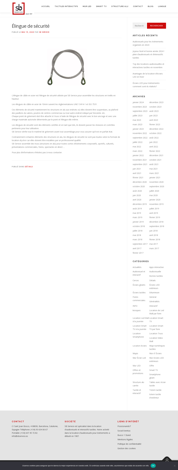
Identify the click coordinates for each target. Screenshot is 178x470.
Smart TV (153, 370)
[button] (67, 138)
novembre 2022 (140, 133)
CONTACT (138, 6)
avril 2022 (153, 146)
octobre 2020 (139, 186)
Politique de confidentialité (129, 444)
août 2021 (154, 164)
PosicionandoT (124, 426)
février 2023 (154, 124)
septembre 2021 (140, 164)
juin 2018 (153, 230)
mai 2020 (153, 195)
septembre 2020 (156, 186)
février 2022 (154, 151)
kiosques (137, 310)
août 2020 (137, 191)
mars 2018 (137, 239)
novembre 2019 (156, 204)
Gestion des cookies (127, 448)
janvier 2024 (138, 102)
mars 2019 (137, 217)
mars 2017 (154, 248)
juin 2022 (153, 142)
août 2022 (154, 137)
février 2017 (138, 253)
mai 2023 (137, 120)
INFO (135, 306)
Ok (153, 466)
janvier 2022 (138, 155)
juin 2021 (137, 168)
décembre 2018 (156, 221)
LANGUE (162, 6)
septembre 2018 (156, 226)
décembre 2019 (140, 204)
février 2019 (154, 217)
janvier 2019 (138, 221)
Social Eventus (124, 430)
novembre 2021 (140, 159)
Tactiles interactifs (66, 6)
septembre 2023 (140, 111)
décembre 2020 (140, 182)
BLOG (150, 6)
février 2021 (138, 177)
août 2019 (137, 208)
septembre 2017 (140, 244)
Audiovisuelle (155, 271)
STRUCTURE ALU (119, 6)
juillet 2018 (137, 230)
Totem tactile (155, 390)
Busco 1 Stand (124, 435)
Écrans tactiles (139, 292)
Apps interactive (156, 267)
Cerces (136, 280)
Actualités (137, 267)
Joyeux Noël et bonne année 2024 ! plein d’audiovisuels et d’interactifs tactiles (148, 54)
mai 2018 (137, 235)
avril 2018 (153, 235)
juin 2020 (137, 195)
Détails (29, 166)
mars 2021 (154, 173)
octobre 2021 (155, 159)
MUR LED (87, 6)
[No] (174, 465)
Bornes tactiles (156, 276)
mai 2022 (137, 146)
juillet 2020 (154, 191)
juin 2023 (153, 115)
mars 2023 (137, 124)
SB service (44, 32)
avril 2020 (137, 199)
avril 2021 (137, 173)
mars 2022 (137, 151)
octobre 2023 (155, 106)
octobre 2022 (155, 133)
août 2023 (154, 111)
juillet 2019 (154, 208)
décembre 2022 (156, 129)
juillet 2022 (137, 142)
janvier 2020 (154, 199)
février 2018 (154, 239)
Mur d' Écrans (155, 353)
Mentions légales (125, 439)
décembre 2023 (156, 102)
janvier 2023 (138, 129)
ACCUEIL (45, 6)
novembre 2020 (156, 182)
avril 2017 (137, 248)
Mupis (135, 353)
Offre (151, 365)
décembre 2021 (156, 155)
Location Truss (156, 333)
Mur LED (137, 365)
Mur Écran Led (139, 358)
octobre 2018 (139, 226)
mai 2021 (153, 168)
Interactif (153, 306)
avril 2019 (153, 213)
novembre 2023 (140, 106)
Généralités (154, 301)
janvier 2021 (154, 177)
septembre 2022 (140, 137)
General (152, 297)
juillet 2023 (137, 115)
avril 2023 (153, 120)
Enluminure (154, 292)
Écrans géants (139, 285)
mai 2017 (153, 244)
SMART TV (101, 6)
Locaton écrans (140, 345)
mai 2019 (137, 213)
